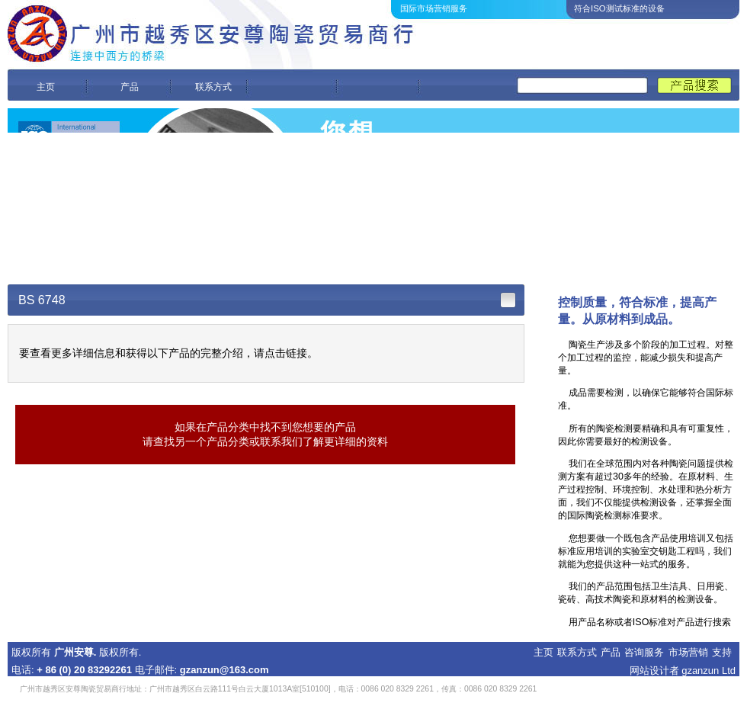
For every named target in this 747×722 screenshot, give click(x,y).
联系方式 (213, 87)
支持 (722, 652)
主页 (46, 87)
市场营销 (688, 652)
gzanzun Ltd (708, 670)
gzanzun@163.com (224, 669)
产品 (129, 87)
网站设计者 (654, 670)
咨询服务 (644, 652)
